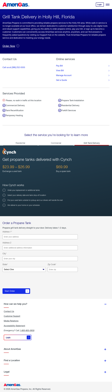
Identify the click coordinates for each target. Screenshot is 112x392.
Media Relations (11, 321)
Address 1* (7, 232)
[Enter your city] (40, 258)
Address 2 (7, 243)
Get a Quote (61, 80)
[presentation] (22, 281)
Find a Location (12, 360)
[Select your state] (24, 269)
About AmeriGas (12, 349)
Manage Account (63, 75)
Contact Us (9, 311)
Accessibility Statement (14, 326)
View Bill (60, 70)
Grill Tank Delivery (92, 143)
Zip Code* (52, 264)
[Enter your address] (40, 236)
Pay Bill (59, 66)
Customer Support (12, 316)
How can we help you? (15, 304)
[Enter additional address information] (40, 247)
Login (100, 5)
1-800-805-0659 (27, 330)
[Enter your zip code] (63, 269)
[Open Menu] (107, 4)
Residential (20, 143)
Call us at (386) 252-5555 (14, 67)
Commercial (56, 143)
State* (5, 264)
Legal (6, 371)
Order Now (11, 45)
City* (5, 253)
